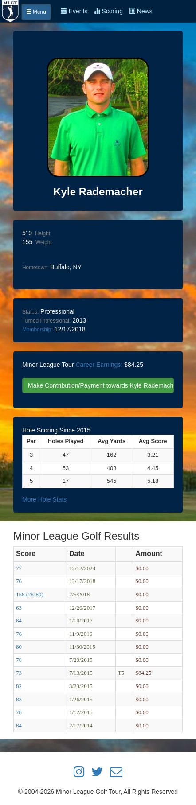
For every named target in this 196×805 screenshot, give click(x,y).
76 (19, 581)
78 (19, 660)
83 (19, 699)
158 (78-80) (29, 594)
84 (19, 620)
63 (19, 607)
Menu (36, 12)
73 (19, 672)
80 (19, 646)
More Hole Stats (44, 499)
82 (19, 686)
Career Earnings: (98, 364)
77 (19, 568)
